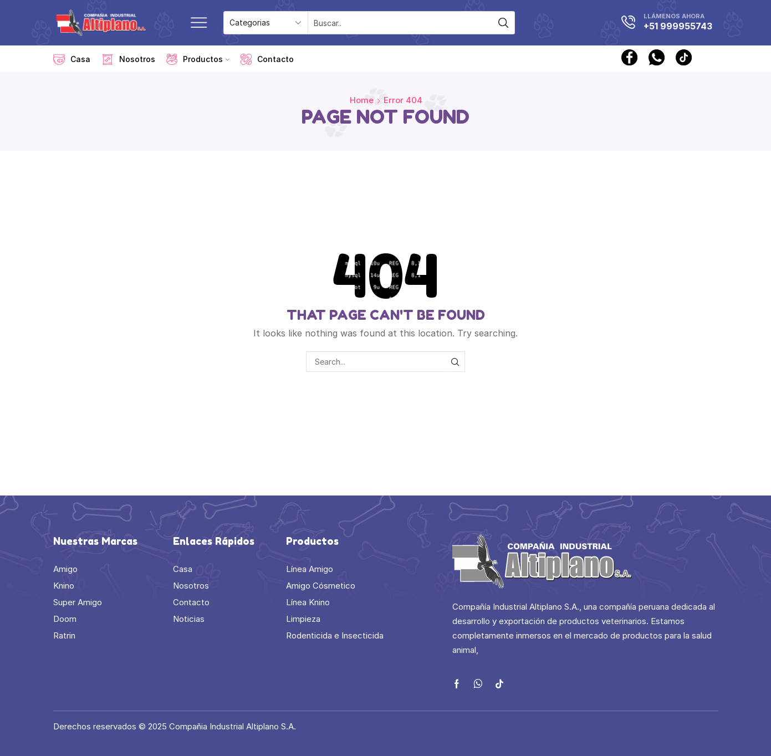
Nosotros (128, 59)
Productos (197, 59)
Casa (71, 59)
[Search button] (503, 23)
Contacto (267, 59)
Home (362, 100)
